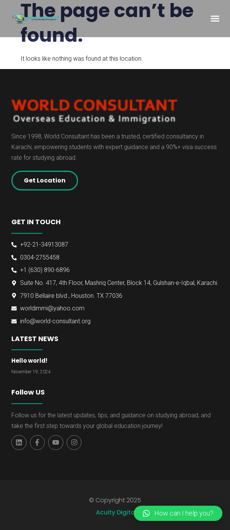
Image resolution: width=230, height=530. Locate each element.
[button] (215, 18)
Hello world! (29, 361)
